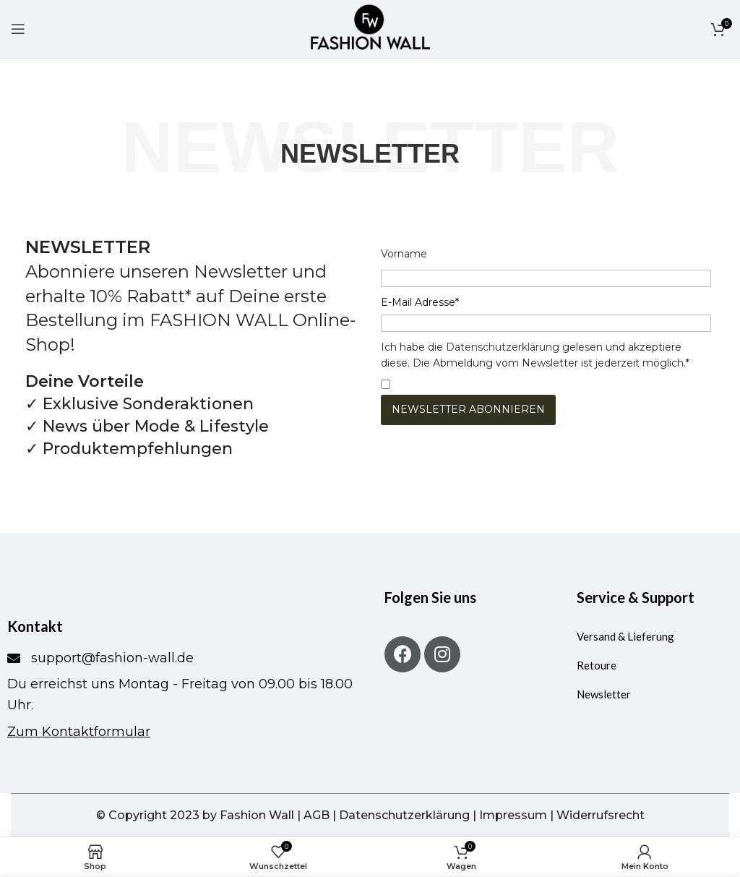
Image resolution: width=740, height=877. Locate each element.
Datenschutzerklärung (502, 347)
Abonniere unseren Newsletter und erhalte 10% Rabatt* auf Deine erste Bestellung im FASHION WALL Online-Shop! (190, 295)
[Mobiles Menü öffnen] (18, 28)
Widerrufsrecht (600, 815)
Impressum (513, 815)
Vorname (404, 253)
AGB (317, 815)
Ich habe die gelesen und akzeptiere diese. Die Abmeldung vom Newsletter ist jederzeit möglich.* (535, 355)
